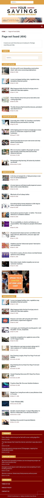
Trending (6, 433)
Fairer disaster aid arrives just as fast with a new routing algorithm (21, 437)
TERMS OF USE (6, 484)
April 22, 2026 (15, 207)
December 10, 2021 (16, 164)
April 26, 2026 (15, 101)
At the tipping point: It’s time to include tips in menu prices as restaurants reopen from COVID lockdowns (25, 131)
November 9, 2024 (16, 414)
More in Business (9, 296)
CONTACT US (5, 491)
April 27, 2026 (15, 72)
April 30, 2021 (15, 124)
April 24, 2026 (15, 189)
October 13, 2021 (16, 155)
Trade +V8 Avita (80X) (17, 401)
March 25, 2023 (15, 422)
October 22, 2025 (16, 359)
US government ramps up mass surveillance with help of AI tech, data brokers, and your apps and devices (25, 234)
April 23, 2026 (6, 464)
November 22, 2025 (16, 403)
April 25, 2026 (15, 322)
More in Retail (8, 172)
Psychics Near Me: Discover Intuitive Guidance (24, 383)
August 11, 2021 (15, 135)
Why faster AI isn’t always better (19, 194)
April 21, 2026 (15, 238)
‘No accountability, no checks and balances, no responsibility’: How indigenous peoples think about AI (26, 223)
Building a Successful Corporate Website (22, 420)
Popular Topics (8, 456)
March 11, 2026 (15, 396)
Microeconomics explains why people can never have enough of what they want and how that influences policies (24, 151)
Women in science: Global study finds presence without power (19, 473)
